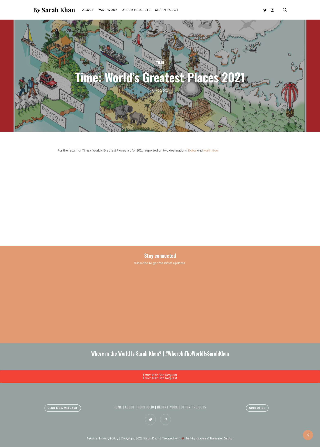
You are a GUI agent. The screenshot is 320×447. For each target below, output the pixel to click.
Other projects (193, 407)
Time (160, 62)
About (130, 407)
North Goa (210, 150)
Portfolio (146, 407)
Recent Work (167, 407)
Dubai (192, 150)
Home (118, 407)
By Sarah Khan (54, 10)
